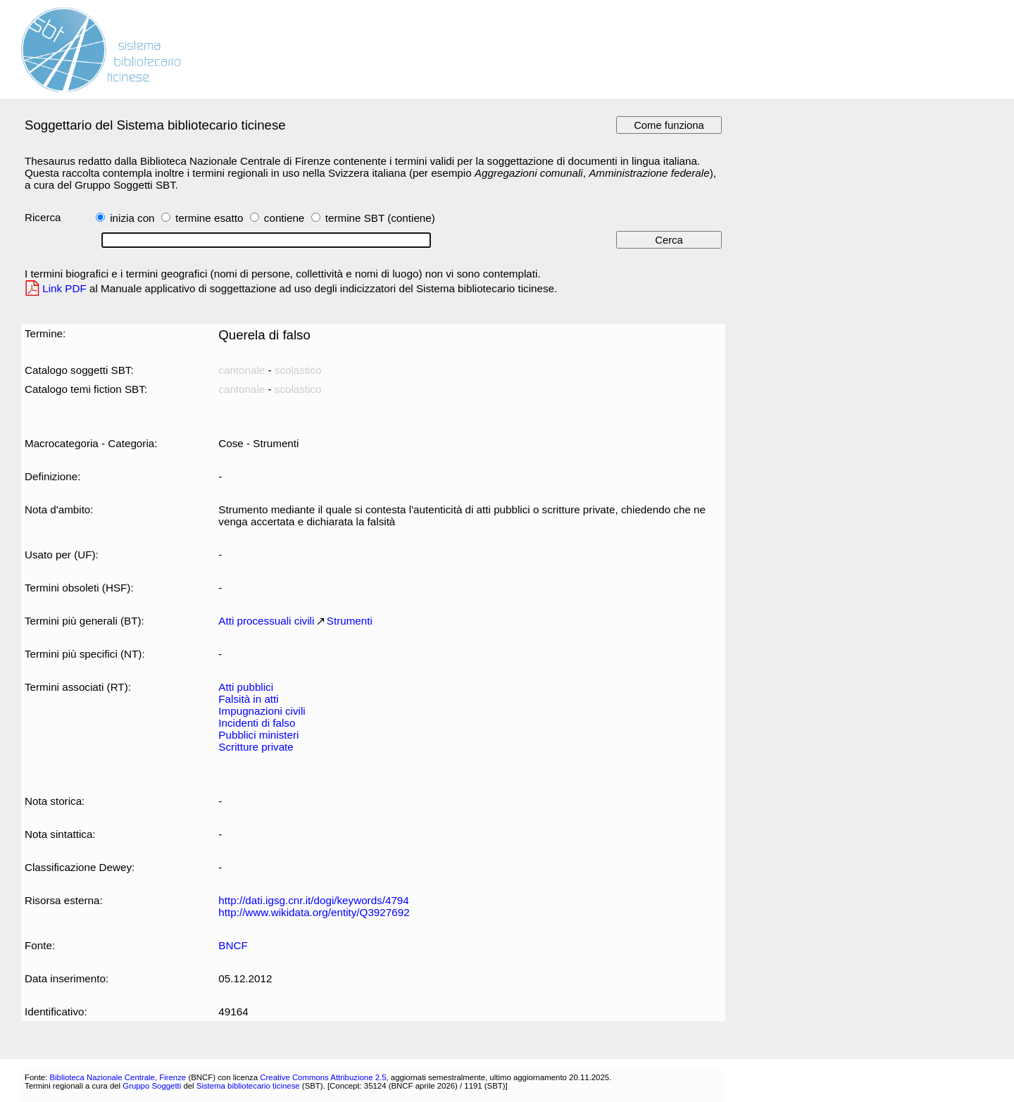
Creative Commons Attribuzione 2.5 (323, 1077)
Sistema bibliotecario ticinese (248, 1086)
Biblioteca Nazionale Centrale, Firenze (117, 1077)
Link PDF (64, 288)
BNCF (232, 945)
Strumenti (350, 621)
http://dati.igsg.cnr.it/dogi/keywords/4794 (313, 900)
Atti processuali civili (266, 621)
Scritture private (255, 747)
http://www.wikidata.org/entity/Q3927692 (313, 912)
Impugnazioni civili (261, 711)
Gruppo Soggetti (152, 1086)
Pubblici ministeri (258, 735)
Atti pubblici (245, 687)
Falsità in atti (248, 699)
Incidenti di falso (256, 723)
